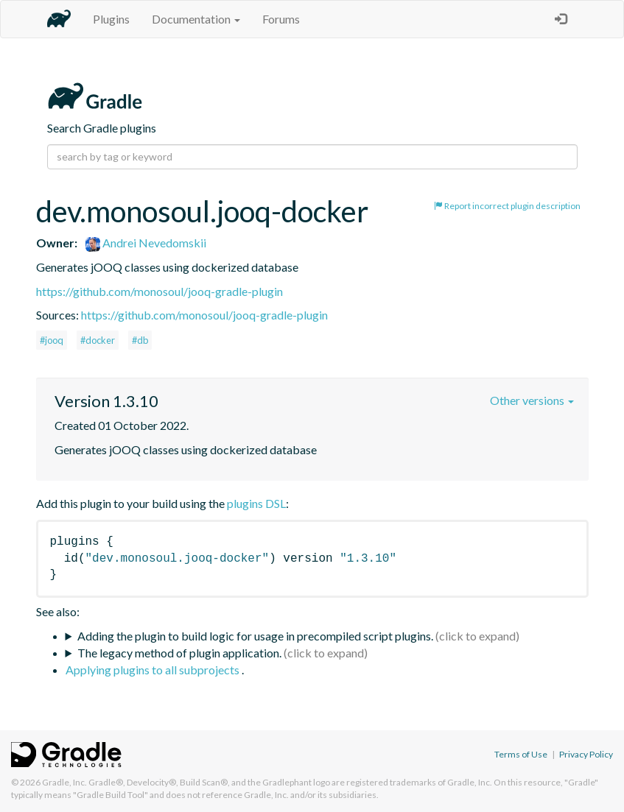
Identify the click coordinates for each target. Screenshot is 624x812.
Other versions (532, 400)
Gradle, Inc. (64, 782)
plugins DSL (256, 503)
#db (140, 340)
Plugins (111, 19)
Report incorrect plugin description (507, 205)
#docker (97, 340)
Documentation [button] (196, 19)
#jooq (51, 340)
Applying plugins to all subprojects (154, 670)
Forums (281, 19)
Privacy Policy (586, 754)
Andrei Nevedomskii (145, 243)
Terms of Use (520, 754)
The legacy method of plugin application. (179, 653)
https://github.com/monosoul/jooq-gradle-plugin (159, 291)
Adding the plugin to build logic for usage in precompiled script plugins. (255, 636)
